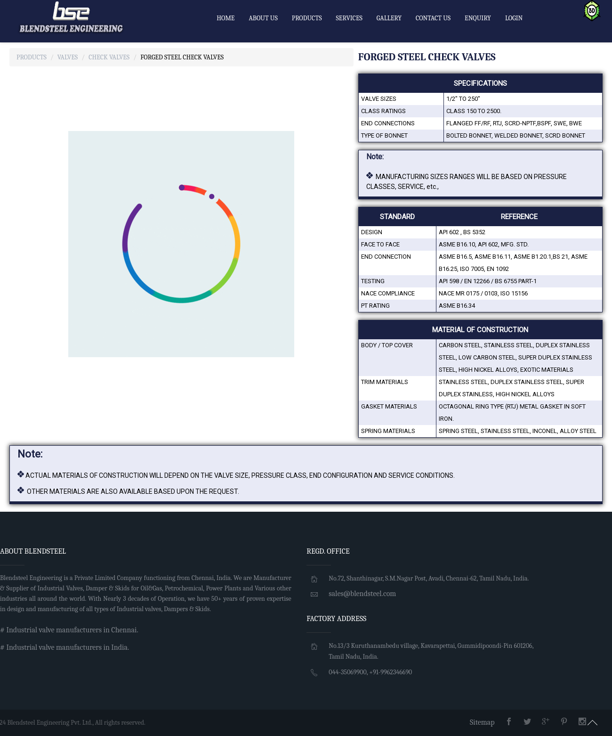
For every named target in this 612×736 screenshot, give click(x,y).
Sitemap (482, 722)
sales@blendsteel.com (362, 593)
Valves (67, 57)
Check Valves (109, 57)
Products (31, 57)
